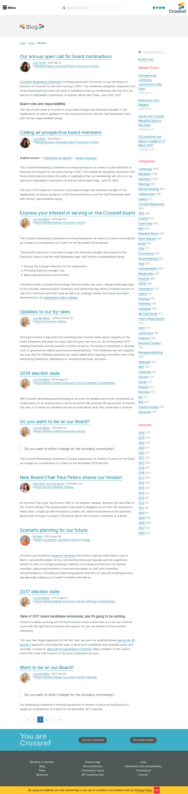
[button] (27, 719)
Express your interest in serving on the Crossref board (77, 213)
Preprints (144, 338)
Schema (143, 386)
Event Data (145, 223)
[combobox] (94, 8)
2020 (141, 462)
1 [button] (40, 719)
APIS (141, 213)
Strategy (68, 487)
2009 (141, 517)
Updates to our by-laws (45, 311)
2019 (141, 467)
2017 (141, 477)
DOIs (141, 248)
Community (61, 66)
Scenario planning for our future (54, 530)
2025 (141, 437)
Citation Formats (148, 406)
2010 (141, 512)
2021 (141, 457)
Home (23, 43)
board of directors (64, 555)
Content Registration (151, 204)
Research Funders (149, 343)
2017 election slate (39, 591)
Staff (141, 328)
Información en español (57, 157)
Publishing (144, 303)
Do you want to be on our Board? (55, 421)
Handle (142, 382)
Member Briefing (44, 66)
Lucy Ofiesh (39, 62)
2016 (141, 482)
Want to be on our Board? (47, 667)
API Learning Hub (93, 774)
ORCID (142, 283)
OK (157, 790)
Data (141, 263)
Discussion (144, 411)
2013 (141, 497)
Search (142, 293)
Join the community (93, 739)
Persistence (145, 288)
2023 (141, 447)
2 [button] (46, 719)
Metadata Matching (150, 352)
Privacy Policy (143, 790)
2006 (141, 532)
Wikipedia (144, 361)
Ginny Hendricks (55, 483)
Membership (145, 273)
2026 (141, 432)
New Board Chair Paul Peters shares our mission (71, 477)
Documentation (92, 766)
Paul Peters (39, 483)
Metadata (144, 173)
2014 (141, 492)
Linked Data (145, 333)
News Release (147, 238)
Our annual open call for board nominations (66, 56)
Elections (144, 391)
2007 (141, 528)
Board (71, 66)
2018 (141, 472)
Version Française (85, 157)
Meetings (92, 382)
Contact (143, 774)
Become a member (42, 762)
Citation (143, 218)
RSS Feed (145, 59)
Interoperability (147, 268)
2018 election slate (40, 373)
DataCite (143, 278)
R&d (140, 228)
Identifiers (144, 179)
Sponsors (42, 774)
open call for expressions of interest (69, 649)
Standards (144, 308)
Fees (42, 770)
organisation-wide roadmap (60, 297)
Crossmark (144, 371)
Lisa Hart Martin (41, 219)
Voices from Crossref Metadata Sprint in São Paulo (151, 121)
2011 (141, 507)
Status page (92, 762)
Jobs (143, 762)
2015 (141, 487)
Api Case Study (147, 313)
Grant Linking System (151, 318)
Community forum (92, 770)
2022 (141, 452)
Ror (140, 397)
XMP (141, 366)
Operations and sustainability (143, 766)
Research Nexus (148, 233)
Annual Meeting (106, 382)
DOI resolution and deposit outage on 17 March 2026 (151, 141)
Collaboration (146, 193)
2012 (141, 502)
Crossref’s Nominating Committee (40, 81)
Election (94, 66)
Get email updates (143, 739)
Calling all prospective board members (61, 132)
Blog (31, 43)
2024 (141, 442)
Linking (142, 199)
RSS (140, 402)
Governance (82, 66)
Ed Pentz (37, 536)
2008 (141, 522)
